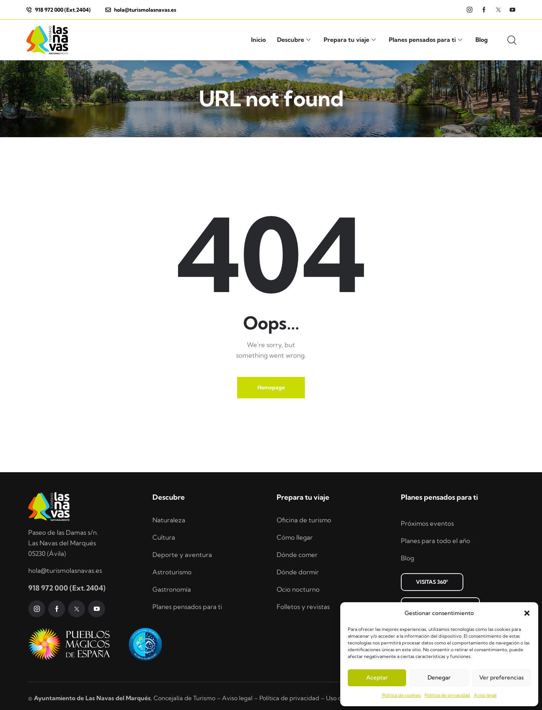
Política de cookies (401, 695)
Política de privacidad (447, 695)
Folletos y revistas (303, 607)
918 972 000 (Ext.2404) (66, 588)
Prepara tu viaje (351, 39)
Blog (481, 39)
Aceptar (377, 677)
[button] (527, 613)
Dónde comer (297, 555)
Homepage (271, 387)
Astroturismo (172, 572)
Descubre (294, 39)
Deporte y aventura (182, 555)
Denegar (439, 677)
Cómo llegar (295, 537)
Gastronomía (171, 589)
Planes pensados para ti (426, 39)
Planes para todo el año (435, 541)
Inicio (258, 39)
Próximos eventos (427, 523)
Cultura (163, 537)
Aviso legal (485, 695)
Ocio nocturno (298, 589)
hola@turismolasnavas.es (65, 570)
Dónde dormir (298, 572)
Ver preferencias (501, 677)
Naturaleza (168, 520)
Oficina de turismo (304, 520)
